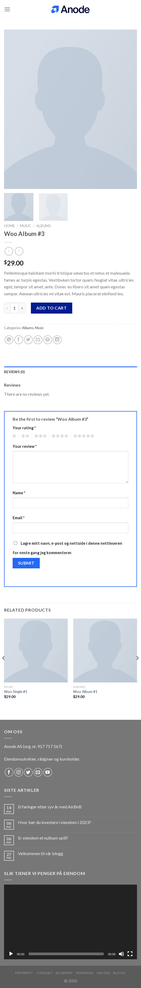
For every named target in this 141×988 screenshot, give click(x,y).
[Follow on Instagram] (18, 772)
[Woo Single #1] (36, 650)
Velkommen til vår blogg (40, 853)
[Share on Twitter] (28, 339)
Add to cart (51, 307)
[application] (70, 922)
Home (9, 226)
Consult (44, 973)
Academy (64, 973)
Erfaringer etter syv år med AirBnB (50, 806)
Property (24, 973)
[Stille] (121, 954)
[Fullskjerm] (130, 954)
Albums (43, 226)
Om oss (103, 973)
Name (19, 493)
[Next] (137, 668)
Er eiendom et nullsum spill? (43, 837)
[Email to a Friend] (38, 339)
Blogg (119, 973)
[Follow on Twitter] (28, 772)
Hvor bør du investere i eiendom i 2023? (54, 822)
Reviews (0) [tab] (14, 372)
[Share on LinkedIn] (57, 339)
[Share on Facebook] (18, 339)
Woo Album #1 (85, 691)
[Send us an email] (38, 772)
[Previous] (3, 668)
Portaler (84, 973)
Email (18, 517)
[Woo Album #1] (105, 650)
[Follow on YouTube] (47, 772)
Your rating (24, 428)
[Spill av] (11, 954)
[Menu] (7, 9)
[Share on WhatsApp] (9, 339)
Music (25, 226)
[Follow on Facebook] (9, 772)
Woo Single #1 (15, 691)
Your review (25, 446)
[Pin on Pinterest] (47, 339)
